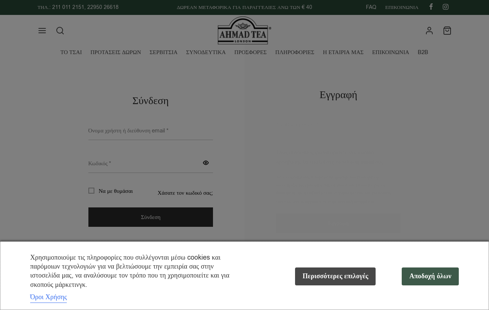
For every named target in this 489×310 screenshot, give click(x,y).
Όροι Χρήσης (48, 296)
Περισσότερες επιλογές (335, 276)
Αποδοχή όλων (430, 276)
